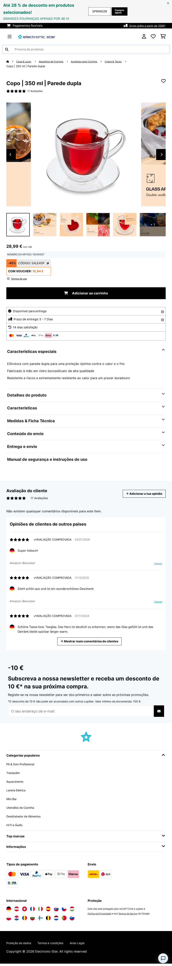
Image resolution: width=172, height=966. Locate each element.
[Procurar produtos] (86, 49)
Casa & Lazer (26, 61)
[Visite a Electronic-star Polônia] (8, 919)
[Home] (11, 61)
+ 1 (152, 226)
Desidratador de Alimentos (26, 818)
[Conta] (144, 36)
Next (161, 155)
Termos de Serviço (130, 915)
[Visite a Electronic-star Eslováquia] (56, 910)
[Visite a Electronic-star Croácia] (16, 919)
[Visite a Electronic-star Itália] (40, 910)
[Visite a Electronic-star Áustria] (16, 910)
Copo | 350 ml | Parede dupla (25, 66)
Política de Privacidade (100, 915)
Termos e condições (56, 945)
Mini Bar (12, 801)
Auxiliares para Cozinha (93, 61)
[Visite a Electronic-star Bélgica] (48, 919)
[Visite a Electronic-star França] (32, 910)
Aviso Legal (86, 945)
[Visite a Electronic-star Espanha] (48, 910)
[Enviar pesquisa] (6, 49)
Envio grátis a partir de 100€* (145, 25)
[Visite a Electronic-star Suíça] (24, 910)
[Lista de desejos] (153, 36)
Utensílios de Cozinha (22, 809)
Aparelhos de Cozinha (56, 61)
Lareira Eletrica (17, 792)
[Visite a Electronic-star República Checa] (64, 910)
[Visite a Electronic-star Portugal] (64, 919)
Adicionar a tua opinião (141, 495)
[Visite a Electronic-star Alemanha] (8, 910)
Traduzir (156, 566)
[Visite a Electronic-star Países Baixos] (56, 919)
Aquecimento (16, 783)
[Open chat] (163, 958)
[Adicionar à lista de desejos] (163, 81)
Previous (10, 155)
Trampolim (14, 775)
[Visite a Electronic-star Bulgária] (32, 919)
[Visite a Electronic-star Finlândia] (40, 919)
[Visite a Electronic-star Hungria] (72, 910)
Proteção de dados (20, 945)
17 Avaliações (36, 91)
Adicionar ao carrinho (86, 294)
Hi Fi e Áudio (16, 827)
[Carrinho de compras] (163, 36)
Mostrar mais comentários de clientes (90, 643)
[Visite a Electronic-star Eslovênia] (72, 919)
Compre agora (118, 11)
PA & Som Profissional (22, 766)
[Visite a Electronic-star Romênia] (24, 919)
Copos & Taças (126, 61)
